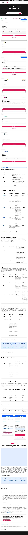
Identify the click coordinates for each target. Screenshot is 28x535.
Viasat (3, 225)
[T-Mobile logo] (6, 97)
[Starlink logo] (6, 59)
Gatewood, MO (11, 480)
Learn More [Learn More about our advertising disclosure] (23, 0)
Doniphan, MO (4, 480)
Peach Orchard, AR (22, 480)
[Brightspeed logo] (6, 42)
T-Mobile (4, 207)
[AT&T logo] (6, 22)
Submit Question (6, 520)
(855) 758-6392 (14, 128)
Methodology (9, 512)
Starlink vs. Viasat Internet (22, 343)
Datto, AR (16, 478)
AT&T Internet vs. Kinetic (5, 343)
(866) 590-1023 (14, 37)
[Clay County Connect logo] (6, 134)
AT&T (3, 198)
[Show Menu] (26, 2)
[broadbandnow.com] (4, 2)
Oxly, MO (16, 480)
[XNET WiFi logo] (6, 116)
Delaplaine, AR (22, 478)
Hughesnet (4, 195)
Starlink (4, 217)
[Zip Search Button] (20, 13)
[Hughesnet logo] (6, 151)
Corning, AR (10, 478)
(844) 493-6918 (14, 74)
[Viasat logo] (6, 80)
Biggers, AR (4, 478)
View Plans (13, 35)
